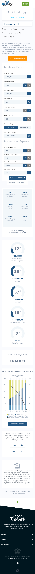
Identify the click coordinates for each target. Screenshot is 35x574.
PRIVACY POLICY (9, 556)
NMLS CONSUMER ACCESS (22, 556)
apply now (25, 4)
